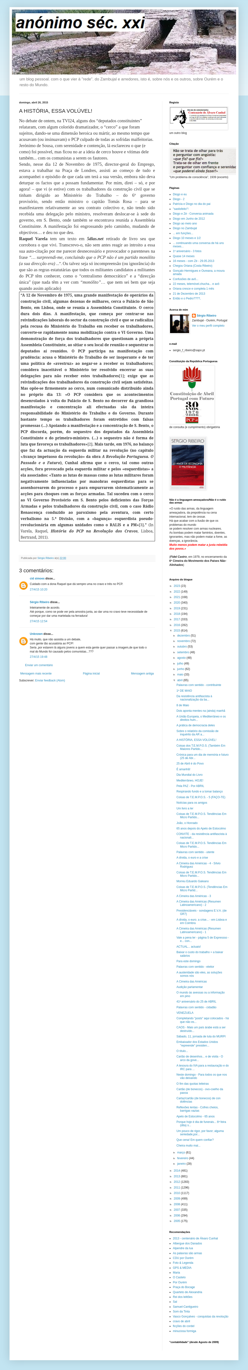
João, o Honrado (187, 823)
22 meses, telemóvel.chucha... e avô (196, 284)
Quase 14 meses (184, 256)
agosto (181, 657)
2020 (177, 602)
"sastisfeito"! (180, 209)
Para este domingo (188, 961)
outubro (182, 646)
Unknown (36, 634)
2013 (177, 1176)
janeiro (181, 1163)
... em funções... (183, 233)
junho (181, 669)
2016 (177, 625)
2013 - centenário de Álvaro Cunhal (195, 1238)
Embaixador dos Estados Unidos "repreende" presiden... (197, 1043)
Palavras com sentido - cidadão (196, 1007)
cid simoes (37, 578)
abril (180, 680)
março (181, 1152)
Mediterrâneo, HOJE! (189, 780)
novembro (184, 641)
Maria (176, 1272)
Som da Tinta (181, 1311)
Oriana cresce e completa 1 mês (193, 288)
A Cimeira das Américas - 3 (193, 896)
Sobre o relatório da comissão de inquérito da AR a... (197, 732)
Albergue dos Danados (187, 1243)
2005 (177, 1221)
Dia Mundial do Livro (189, 774)
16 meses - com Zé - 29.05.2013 (193, 261)
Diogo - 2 (179, 199)
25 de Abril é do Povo (190, 763)
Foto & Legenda (183, 1262)
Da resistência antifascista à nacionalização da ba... (194, 698)
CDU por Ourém (183, 1258)
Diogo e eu (180, 194)
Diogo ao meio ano (185, 223)
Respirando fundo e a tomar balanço (199, 791)
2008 (177, 1204)
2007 (177, 1209)
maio (180, 674)
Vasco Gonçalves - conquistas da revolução (200, 1316)
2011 (177, 1187)
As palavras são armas (187, 1253)
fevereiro (183, 1158)
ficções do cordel (183, 1326)
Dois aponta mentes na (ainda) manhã (200, 710)
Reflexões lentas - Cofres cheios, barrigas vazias (197, 1109)
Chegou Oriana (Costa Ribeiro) (192, 265)
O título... (182, 1051)
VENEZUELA (184, 1012)
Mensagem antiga (142, 673)
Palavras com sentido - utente (195, 852)
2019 (177, 608)
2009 (177, 1198)
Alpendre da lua (183, 1248)
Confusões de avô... (185, 279)
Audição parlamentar (189, 987)
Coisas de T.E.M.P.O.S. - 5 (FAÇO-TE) (200, 797)
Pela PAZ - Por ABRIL (190, 786)
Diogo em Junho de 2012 (189, 218)
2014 (177, 1170)
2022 (177, 591)
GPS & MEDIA (182, 1267)
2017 (177, 619)
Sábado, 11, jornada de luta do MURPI (201, 1036)
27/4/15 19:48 (38, 656)
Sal (175, 1301)
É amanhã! (183, 769)
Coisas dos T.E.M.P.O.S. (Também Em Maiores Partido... (200, 747)
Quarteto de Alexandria (187, 1292)
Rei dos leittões (182, 1297)
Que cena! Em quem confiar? (195, 1140)
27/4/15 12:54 (38, 621)
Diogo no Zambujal (185, 228)
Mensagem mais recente (36, 673)
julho (180, 663)
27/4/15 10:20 (38, 589)
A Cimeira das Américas (191, 981)
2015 (177, 630)
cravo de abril (181, 1321)
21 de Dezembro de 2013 (189, 293)
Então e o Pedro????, (187, 298)
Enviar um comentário (39, 665)
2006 (177, 1215)
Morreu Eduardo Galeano (192, 881)
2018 (177, 614)
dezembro (184, 635)
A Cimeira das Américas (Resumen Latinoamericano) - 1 (198, 930)
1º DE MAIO (184, 690)
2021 (177, 597)
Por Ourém (180, 1282)
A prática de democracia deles (195, 725)
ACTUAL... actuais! (188, 946)
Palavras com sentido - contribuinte (198, 685)
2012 (177, 1182)
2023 (177, 586)
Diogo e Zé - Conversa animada (193, 213)
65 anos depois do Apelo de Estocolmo (201, 828)
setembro (183, 652)
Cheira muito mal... (188, 1145)
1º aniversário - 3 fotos (187, 251)
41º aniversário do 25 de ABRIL (196, 1001)
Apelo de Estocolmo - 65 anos (195, 1116)
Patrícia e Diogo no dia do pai (191, 204)
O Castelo (179, 1277)
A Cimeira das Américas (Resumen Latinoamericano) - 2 (198, 903)
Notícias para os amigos (191, 802)
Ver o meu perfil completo (208, 325)
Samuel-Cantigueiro (185, 1306)
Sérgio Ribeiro (39, 602)
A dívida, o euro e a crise (192, 857)
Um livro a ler (184, 808)
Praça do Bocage (184, 1287)
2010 (177, 1193)
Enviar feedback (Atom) (50, 680)
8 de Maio (182, 705)
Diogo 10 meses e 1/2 (187, 238)
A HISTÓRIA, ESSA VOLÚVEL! (196, 740)
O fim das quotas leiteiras (192, 1083)
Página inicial (91, 673)
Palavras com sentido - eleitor (195, 966)
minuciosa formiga (184, 1331)
